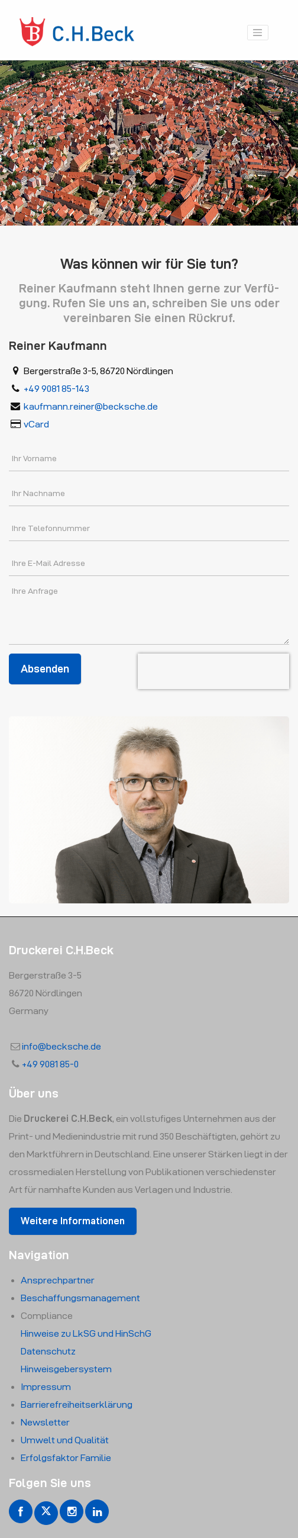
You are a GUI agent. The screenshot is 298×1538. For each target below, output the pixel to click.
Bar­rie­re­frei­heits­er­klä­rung (76, 1404)
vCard (36, 424)
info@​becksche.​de (61, 1046)
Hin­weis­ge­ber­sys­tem (66, 1369)
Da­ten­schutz (48, 1351)
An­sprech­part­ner (58, 1280)
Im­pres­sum (46, 1387)
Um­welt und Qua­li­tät (65, 1440)
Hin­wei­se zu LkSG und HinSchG (86, 1333)
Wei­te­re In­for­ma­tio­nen (73, 1221)
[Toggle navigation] (257, 32)
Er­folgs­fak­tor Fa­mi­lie (66, 1458)
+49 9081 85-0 (50, 1064)
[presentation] (213, 671)
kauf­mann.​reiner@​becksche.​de (91, 406)
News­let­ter (45, 1422)
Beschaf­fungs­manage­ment (80, 1298)
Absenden (45, 668)
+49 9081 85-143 (56, 389)
